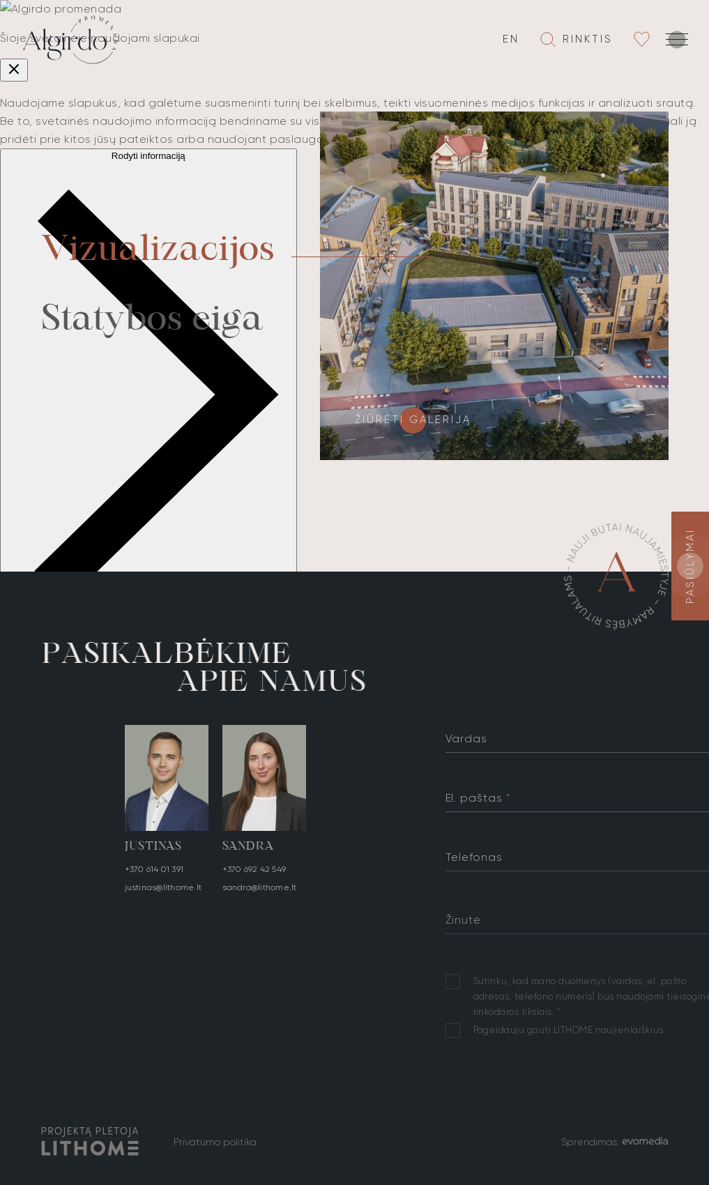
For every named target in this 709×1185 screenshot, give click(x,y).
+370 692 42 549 (254, 880)
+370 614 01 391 (154, 873)
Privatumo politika (215, 1142)
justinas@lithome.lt (163, 891)
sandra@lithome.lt (259, 898)
